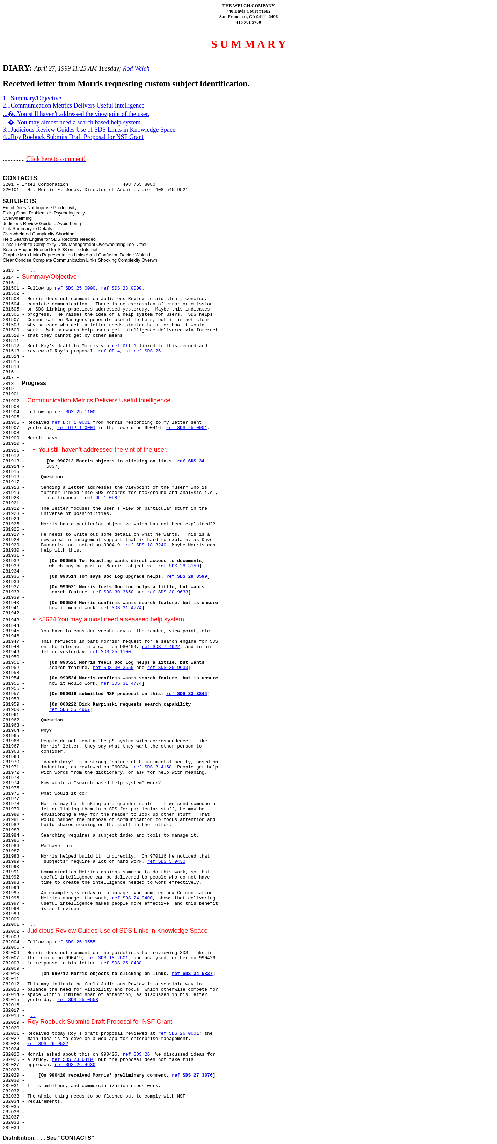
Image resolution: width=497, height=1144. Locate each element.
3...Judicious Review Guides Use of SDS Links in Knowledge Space (89, 129)
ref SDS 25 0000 (74, 288)
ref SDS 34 (190, 461)
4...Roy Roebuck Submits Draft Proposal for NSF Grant (73, 136)
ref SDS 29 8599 (186, 576)
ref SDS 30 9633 (167, 592)
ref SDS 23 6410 (72, 1059)
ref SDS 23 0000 (121, 288)
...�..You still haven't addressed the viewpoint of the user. (76, 113)
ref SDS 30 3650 (113, 592)
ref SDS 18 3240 (145, 545)
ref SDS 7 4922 (161, 646)
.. (33, 270)
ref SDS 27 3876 (192, 1075)
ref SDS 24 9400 (132, 898)
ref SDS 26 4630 (74, 1065)
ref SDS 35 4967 (69, 709)
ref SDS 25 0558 (77, 1000)
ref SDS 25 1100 (74, 412)
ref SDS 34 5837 (192, 973)
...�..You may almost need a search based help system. (72, 122)
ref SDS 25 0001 (186, 427)
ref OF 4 (109, 351)
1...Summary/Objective (32, 98)
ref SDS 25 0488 (121, 963)
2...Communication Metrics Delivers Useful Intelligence (73, 105)
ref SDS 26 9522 (47, 1044)
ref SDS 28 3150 (178, 566)
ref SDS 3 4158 (152, 767)
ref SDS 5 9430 (166, 861)
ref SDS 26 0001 (178, 1033)
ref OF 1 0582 (102, 498)
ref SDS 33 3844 (186, 694)
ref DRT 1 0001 (71, 422)
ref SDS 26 (147, 351)
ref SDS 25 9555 (74, 942)
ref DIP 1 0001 (76, 427)
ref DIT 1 (124, 346)
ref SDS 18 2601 (107, 958)
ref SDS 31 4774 (121, 608)
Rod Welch (135, 68)
